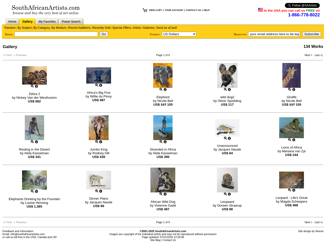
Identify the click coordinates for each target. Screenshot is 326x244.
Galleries (148, 28)
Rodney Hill (100, 153)
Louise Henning (36, 203)
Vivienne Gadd (165, 205)
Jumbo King (98, 149)
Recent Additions (79, 28)
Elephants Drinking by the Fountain (34, 199)
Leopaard (227, 202)
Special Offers (121, 28)
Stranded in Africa (163, 149)
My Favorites (47, 21)
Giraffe (291, 97)
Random (10, 28)
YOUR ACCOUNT (174, 10)
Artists (137, 28)
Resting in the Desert (34, 149)
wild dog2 (227, 97)
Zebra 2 (34, 94)
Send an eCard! (166, 28)
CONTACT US (193, 10)
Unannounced (227, 146)
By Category (41, 28)
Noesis (319, 231)
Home (12, 21)
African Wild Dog (163, 202)
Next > (309, 55)
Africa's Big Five (99, 92)
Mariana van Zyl (294, 151)
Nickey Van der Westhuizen (36, 97)
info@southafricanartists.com (28, 234)
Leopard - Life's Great (292, 198)
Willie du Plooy (101, 96)
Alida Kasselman (36, 153)
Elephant (163, 97)
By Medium (59, 28)
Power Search (71, 21)
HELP (207, 10)
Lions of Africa (291, 147)
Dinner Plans (98, 198)
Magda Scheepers (293, 201)
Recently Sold (101, 28)
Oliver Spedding (229, 101)
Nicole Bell (165, 101)
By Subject (24, 28)
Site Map (155, 240)
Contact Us (169, 240)
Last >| (318, 55)
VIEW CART (155, 10)
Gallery (27, 21)
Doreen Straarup (229, 205)
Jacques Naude (229, 149)
